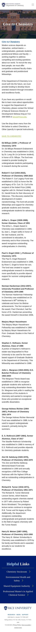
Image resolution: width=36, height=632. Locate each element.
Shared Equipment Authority (17, 586)
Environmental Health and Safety (18, 579)
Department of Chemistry (15, 5)
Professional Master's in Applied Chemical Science (18, 593)
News (19, 614)
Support (25, 614)
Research (11, 614)
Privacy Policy (17, 625)
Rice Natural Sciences (13, 3)
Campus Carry (18, 627)
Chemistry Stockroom (17, 571)
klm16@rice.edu (20, 117)
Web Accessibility (26, 625)
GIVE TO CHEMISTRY (11, 136)
